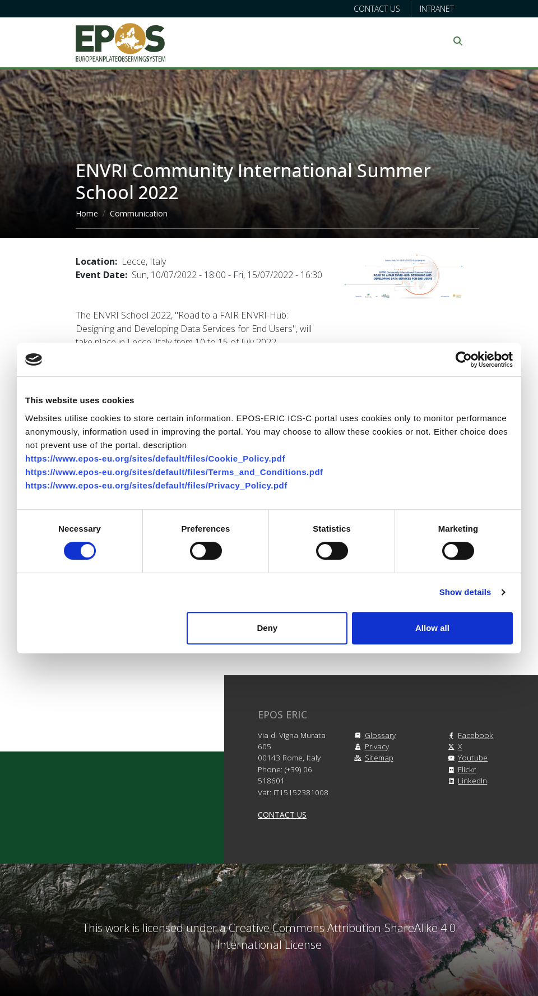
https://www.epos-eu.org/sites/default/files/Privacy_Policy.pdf (156, 485)
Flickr (460, 769)
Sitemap (372, 757)
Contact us (377, 8)
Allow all (432, 628)
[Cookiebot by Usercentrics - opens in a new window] (464, 359)
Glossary (373, 735)
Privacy (370, 746)
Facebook (468, 735)
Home (87, 213)
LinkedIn (465, 780)
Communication (139, 213)
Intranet (437, 8)
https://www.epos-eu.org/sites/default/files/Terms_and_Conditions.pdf (174, 472)
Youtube (466, 757)
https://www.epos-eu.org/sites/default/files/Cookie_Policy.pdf (155, 458)
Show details (465, 592)
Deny (267, 628)
